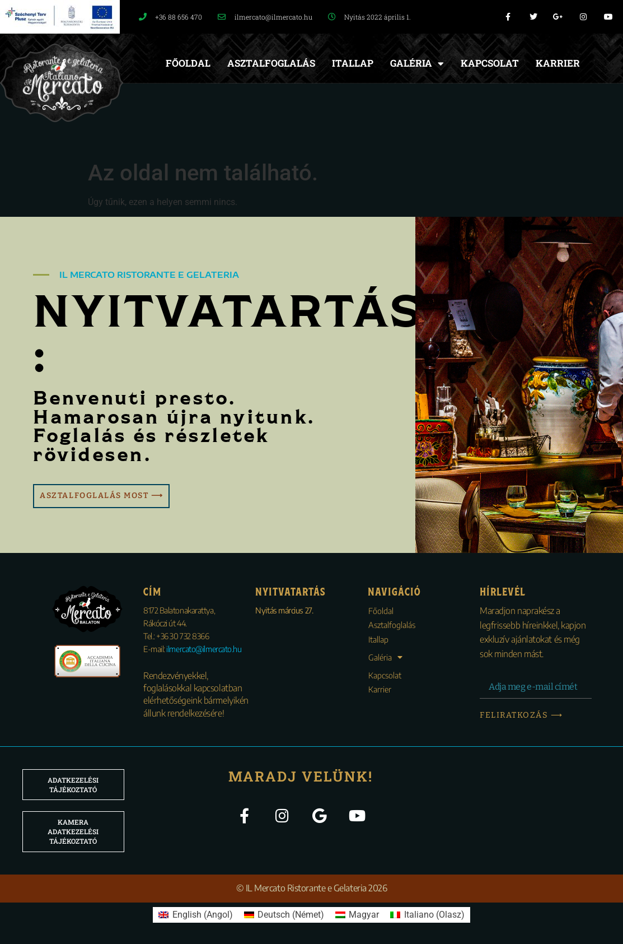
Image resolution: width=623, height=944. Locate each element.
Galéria (417, 63)
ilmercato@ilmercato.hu (203, 649)
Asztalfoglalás (271, 63)
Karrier (558, 63)
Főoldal (188, 63)
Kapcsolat (490, 63)
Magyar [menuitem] (364, 914)
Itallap (352, 63)
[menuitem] (195, 915)
